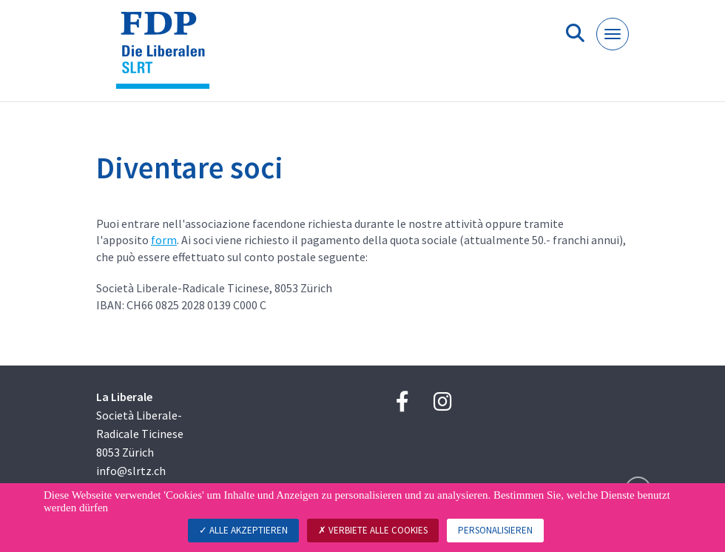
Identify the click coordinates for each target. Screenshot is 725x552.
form (164, 239)
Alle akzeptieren (243, 530)
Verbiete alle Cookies (373, 530)
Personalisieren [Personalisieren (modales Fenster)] (495, 530)
